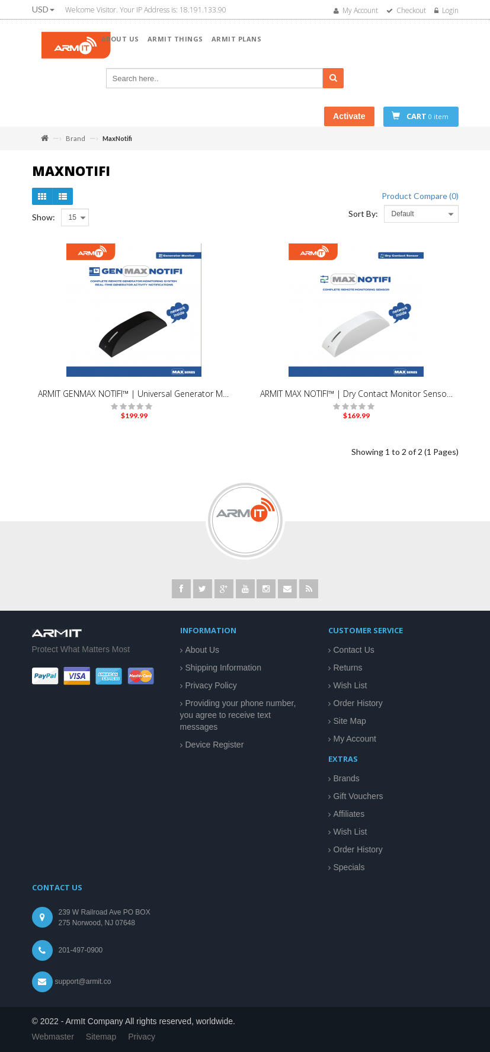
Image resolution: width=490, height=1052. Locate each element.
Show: (43, 217)
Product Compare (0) (420, 196)
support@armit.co (83, 981)
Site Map (350, 721)
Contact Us (354, 650)
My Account (355, 738)
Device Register (214, 744)
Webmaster (53, 1036)
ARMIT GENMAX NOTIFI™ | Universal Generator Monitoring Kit (134, 393)
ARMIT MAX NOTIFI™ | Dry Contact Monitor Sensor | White (356, 393)
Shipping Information (223, 667)
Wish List (350, 685)
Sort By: (363, 214)
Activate (349, 116)
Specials (349, 867)
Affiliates (349, 814)
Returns (348, 667)
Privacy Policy (211, 685)
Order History (358, 703)
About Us (202, 650)
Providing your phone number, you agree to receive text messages (238, 715)
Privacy (141, 1036)
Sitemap (101, 1036)
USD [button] (43, 9)
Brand (75, 138)
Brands (347, 778)
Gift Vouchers (358, 796)
